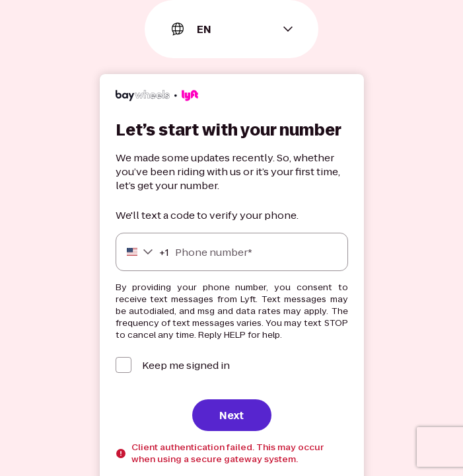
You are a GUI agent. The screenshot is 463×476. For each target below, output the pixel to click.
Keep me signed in (186, 365)
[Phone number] (231, 251)
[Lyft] (157, 97)
